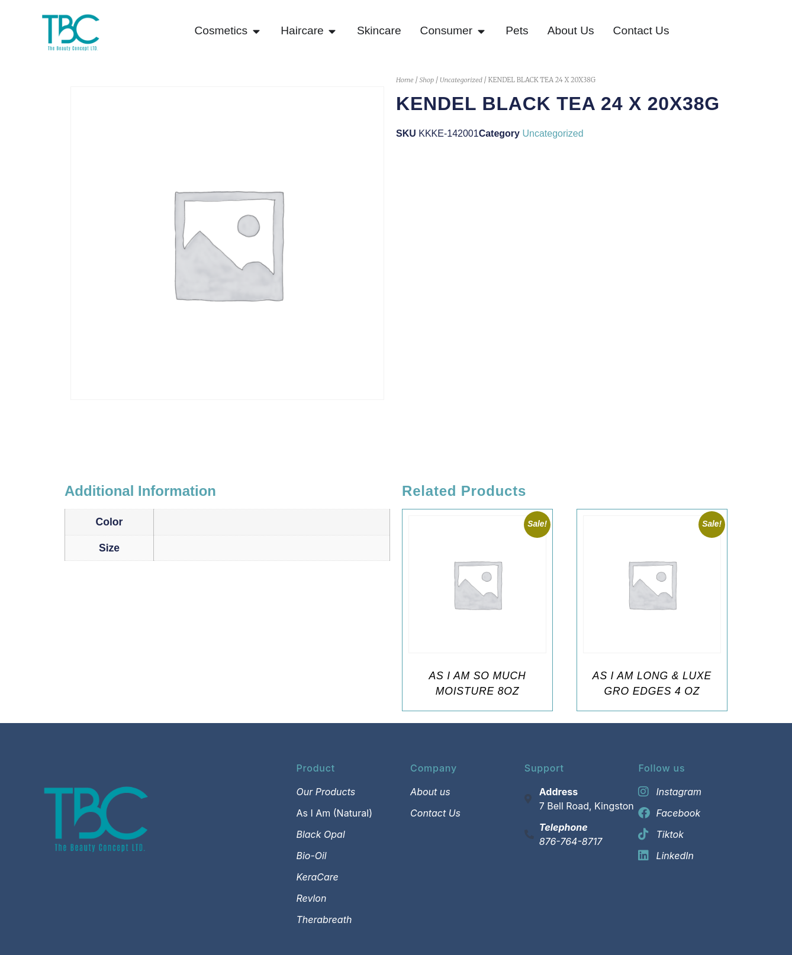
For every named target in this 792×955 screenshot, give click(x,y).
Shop (426, 80)
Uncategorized (461, 80)
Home (405, 80)
